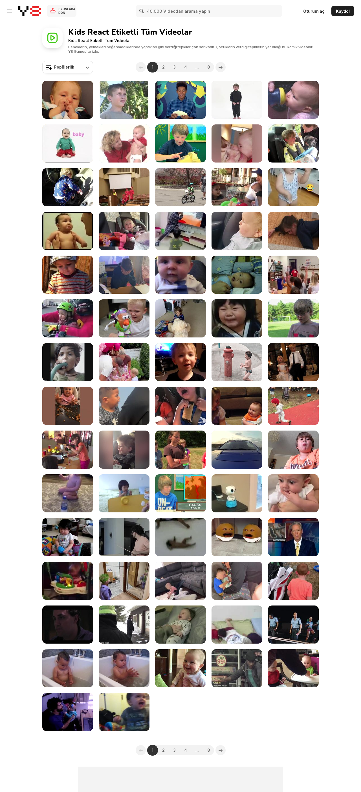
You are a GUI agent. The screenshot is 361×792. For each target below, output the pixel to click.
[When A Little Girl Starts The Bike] (67, 318)
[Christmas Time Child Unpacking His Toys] (180, 318)
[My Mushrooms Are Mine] (293, 668)
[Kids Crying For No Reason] (67, 231)
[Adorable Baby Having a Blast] (180, 581)
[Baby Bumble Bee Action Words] (293, 100)
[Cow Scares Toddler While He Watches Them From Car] (237, 231)
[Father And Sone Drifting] (237, 450)
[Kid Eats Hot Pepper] (293, 450)
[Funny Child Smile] (180, 668)
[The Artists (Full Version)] (67, 450)
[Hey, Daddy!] (67, 712)
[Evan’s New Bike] (180, 187)
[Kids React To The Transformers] (180, 493)
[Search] (142, 11)
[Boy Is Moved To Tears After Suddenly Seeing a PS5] (124, 275)
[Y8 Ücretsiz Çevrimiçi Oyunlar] (29, 11)
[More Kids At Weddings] (293, 362)
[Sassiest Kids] (180, 362)
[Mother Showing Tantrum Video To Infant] (293, 493)
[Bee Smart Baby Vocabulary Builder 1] (67, 143)
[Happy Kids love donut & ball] (124, 493)
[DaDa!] (180, 275)
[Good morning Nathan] (180, 624)
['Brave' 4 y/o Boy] (124, 406)
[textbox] (67, 67)
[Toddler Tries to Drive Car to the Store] (67, 187)
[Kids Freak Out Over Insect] (180, 406)
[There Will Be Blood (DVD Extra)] (67, 624)
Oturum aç (314, 11)
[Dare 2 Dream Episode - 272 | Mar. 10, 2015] (237, 668)
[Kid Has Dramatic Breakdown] (293, 231)
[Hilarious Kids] (67, 406)
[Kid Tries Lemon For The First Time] (237, 318)
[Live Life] (237, 362)
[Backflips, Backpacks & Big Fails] (124, 187)
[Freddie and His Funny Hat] (124, 712)
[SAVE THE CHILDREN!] (124, 624)
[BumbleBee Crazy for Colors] (237, 100)
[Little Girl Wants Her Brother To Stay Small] (237, 406)
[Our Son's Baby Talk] (237, 275)
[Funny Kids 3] (124, 450)
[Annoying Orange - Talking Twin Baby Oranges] (237, 537)
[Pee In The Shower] (67, 362)
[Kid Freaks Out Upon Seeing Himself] (124, 581)
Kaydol (343, 11)
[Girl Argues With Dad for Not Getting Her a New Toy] (237, 187)
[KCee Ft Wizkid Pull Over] (293, 624)
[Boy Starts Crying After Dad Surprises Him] (293, 143)
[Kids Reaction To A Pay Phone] (180, 143)
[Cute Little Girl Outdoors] (293, 406)
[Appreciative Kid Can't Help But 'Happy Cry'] (293, 581)
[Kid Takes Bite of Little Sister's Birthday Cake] (124, 362)
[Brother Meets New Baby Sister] (237, 581)
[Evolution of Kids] (124, 537)
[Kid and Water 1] (67, 668)
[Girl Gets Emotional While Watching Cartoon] (124, 231)
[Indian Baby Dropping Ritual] (180, 537)
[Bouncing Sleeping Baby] (67, 581)
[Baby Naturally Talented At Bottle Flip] (67, 493)
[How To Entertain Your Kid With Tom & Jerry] (180, 231)
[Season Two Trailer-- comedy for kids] (180, 450)
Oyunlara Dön (66, 10)
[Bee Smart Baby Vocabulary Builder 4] (124, 100)
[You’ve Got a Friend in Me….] (124, 318)
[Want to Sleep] (67, 100)
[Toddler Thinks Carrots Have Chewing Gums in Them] (67, 275)
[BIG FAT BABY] (67, 537)
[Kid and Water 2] (124, 668)
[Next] (220, 67)
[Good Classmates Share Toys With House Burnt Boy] (293, 275)
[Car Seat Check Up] (293, 537)
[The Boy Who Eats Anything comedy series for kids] (293, 318)
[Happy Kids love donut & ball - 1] (237, 624)
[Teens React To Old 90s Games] (180, 100)
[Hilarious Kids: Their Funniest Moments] (293, 187)
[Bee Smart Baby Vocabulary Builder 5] (124, 143)
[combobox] (67, 67)
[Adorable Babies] (237, 143)
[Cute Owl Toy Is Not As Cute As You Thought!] (237, 493)
